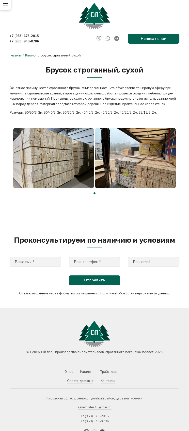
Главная (16, 55)
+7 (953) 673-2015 (24, 36)
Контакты (108, 359)
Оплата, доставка (80, 359)
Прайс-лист (108, 350)
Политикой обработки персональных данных (135, 271)
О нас (68, 350)
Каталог (31, 55)
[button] (94, 172)
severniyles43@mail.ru (94, 385)
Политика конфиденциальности (34, 425)
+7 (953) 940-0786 (24, 41)
